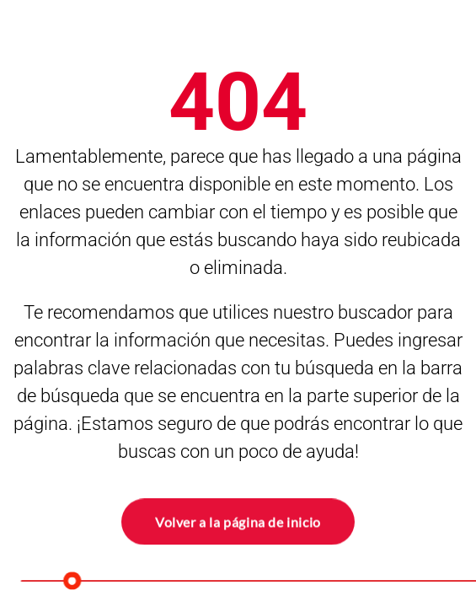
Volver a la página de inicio (238, 520)
